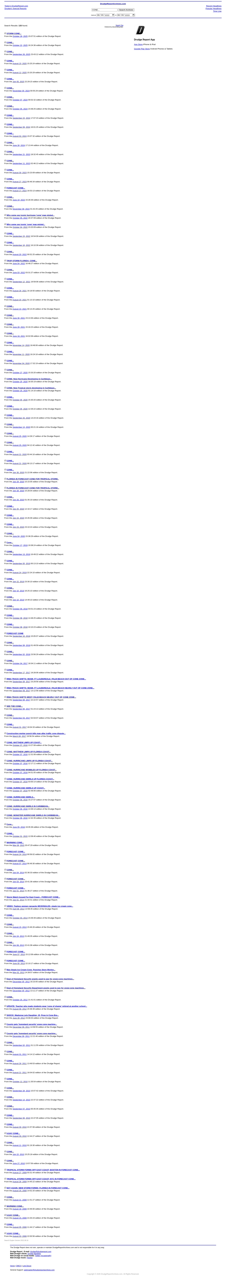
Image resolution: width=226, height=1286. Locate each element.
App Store (138, 45)
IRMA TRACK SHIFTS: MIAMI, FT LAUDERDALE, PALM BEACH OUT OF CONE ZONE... (46, 679)
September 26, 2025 (21, 55)
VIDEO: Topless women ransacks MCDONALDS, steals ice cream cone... (40, 906)
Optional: (94, 15)
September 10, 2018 (21, 636)
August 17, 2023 (20, 191)
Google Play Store (142, 49)
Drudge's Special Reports (16, 8)
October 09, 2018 (20, 609)
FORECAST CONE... (16, 188)
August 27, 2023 (20, 182)
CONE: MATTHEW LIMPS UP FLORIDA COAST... (29, 752)
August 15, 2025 (20, 64)
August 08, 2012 (20, 1009)
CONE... (10, 43)
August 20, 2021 (20, 300)
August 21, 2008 (20, 1200)
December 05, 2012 (21, 982)
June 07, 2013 (19, 955)
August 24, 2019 (20, 573)
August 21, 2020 (20, 455)
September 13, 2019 (21, 555)
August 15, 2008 (20, 1218)
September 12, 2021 (21, 282)
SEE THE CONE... (15, 706)
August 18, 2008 (20, 1209)
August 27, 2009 (20, 1173)
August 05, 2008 (20, 1227)
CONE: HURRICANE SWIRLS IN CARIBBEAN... (28, 806)
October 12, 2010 (20, 1082)
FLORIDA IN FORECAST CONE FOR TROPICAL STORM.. (33, 479)
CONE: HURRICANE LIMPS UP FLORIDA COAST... (29, 761)
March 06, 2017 (19, 737)
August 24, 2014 (20, 855)
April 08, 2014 (18, 909)
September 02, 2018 (21, 655)
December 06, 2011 (21, 1027)
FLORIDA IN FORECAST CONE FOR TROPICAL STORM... (33, 488)
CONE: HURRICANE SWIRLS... (21, 797)
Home (12, 1266)
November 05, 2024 (21, 91)
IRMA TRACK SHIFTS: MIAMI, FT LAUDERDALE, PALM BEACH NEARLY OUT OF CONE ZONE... (50, 688)
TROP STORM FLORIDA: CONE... (22, 261)
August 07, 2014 (20, 864)
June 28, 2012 (19, 1018)
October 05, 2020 (20, 400)
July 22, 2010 (18, 1155)
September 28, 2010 (21, 1091)
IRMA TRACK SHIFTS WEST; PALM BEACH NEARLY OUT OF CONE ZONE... (41, 697)
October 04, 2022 (20, 227)
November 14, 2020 (21, 346)
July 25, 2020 (18, 509)
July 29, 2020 (18, 482)
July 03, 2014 (18, 882)
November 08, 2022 (21, 209)
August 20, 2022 (20, 255)
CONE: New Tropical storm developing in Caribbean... (31, 388)
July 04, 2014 (18, 873)
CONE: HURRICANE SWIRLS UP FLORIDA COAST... (30, 779)
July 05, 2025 (18, 82)
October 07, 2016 (20, 746)
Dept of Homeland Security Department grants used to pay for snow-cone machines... (46, 988)
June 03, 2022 (19, 273)
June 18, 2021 (19, 336)
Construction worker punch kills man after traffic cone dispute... (36, 734)
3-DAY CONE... (13, 1234)
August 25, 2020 (20, 437)
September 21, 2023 (21, 155)
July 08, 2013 (18, 946)
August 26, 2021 (20, 291)
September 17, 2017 (21, 673)
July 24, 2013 (18, 937)
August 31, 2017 (20, 727)
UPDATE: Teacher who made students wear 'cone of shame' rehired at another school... (47, 1006)
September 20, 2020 (21, 418)
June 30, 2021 (19, 318)
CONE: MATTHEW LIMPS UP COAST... (24, 743)
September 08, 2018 (21, 646)
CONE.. (10, 997)
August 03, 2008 (20, 1237)
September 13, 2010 (21, 1100)
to (115, 15)
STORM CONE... (14, 34)
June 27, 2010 (19, 1164)
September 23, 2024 (21, 118)
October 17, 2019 (20, 546)
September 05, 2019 (21, 564)
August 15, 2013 (20, 927)
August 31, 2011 (20, 1055)
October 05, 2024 (20, 109)
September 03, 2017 (21, 718)
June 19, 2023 (19, 200)
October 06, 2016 (20, 800)
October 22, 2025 (20, 46)
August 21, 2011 (20, 1073)
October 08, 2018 (20, 618)
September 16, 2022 (21, 246)
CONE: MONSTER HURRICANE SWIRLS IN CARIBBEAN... (33, 816)
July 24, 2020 (18, 518)
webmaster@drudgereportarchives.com (39, 1270)
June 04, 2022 (19, 264)
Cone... (10, 543)
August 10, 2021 (20, 309)
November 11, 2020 (21, 355)
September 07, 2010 (21, 1109)
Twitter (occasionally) (43, 1256)
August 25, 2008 (20, 1191)
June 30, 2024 (19, 146)
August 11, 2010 (20, 1146)
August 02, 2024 (20, 136)
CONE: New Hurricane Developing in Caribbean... (29, 379)
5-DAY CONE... (13, 1134)
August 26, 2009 (20, 1182)
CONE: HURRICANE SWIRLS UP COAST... (26, 788)
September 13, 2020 (21, 427)
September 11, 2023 (21, 164)
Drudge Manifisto (34, 1254)
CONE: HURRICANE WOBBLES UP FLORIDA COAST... (32, 770)
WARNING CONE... (15, 843)
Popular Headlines (213, 8)
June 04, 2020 (19, 536)
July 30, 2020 (18, 473)
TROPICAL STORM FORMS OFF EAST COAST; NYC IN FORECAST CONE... (41, 1179)
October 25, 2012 (20, 1000)
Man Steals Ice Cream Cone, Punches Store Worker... (31, 970)
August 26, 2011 (20, 1064)
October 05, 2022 (20, 218)
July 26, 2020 (18, 500)
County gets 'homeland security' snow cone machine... (32, 1025)
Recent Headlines (213, 6)
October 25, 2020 (20, 382)
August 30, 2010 (20, 1127)
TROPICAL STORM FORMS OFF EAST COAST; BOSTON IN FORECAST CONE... (43, 1170)
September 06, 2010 (21, 1118)
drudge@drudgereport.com (40, 1252)
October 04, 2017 (20, 664)
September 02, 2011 (21, 1046)
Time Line (217, 11)
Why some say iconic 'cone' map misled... (26, 225)
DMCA (18, 1266)
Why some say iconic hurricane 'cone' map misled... (30, 216)
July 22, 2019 (18, 582)
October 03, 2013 (20, 918)
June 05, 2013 (19, 964)
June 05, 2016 (19, 827)
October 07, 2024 (20, 100)
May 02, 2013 (18, 973)
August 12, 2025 (20, 73)
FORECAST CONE (15, 634)
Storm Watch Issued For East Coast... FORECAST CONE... (33, 897)
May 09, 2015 (18, 846)
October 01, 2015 (20, 836)
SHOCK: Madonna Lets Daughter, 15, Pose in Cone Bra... (33, 1016)
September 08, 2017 (21, 700)
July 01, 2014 (18, 891)
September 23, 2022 (21, 237)
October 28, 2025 (20, 36)
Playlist (29, 1258)
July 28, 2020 (18, 491)
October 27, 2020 (20, 373)
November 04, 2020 (21, 364)
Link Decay (27, 1266)
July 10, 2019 (18, 591)
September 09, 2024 (21, 127)
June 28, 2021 (19, 327)
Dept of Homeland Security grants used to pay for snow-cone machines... (40, 979)
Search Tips (119, 26)
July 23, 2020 (18, 527)
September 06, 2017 (21, 709)
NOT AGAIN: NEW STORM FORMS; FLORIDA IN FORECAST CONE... (38, 1188)
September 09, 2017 (21, 682)
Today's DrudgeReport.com (16, 6)
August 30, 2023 (20, 173)
